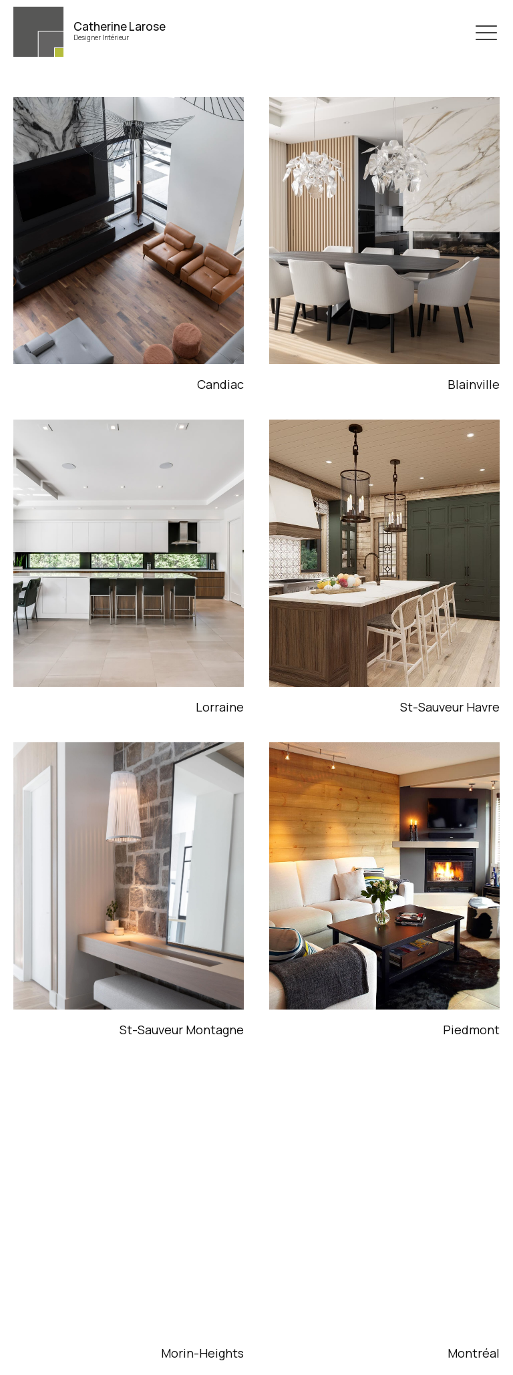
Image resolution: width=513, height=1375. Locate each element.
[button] (486, 32)
